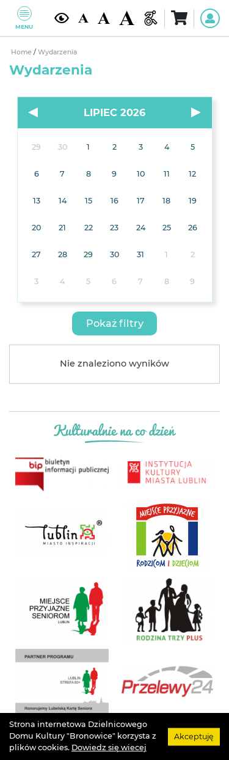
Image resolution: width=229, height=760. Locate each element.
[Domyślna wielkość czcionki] (83, 18)
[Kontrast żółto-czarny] (61, 18)
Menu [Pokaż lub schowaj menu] (24, 18)
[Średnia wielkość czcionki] (104, 18)
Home (22, 52)
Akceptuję (194, 735)
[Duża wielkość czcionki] (126, 18)
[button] (114, 323)
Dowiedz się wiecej (109, 747)
